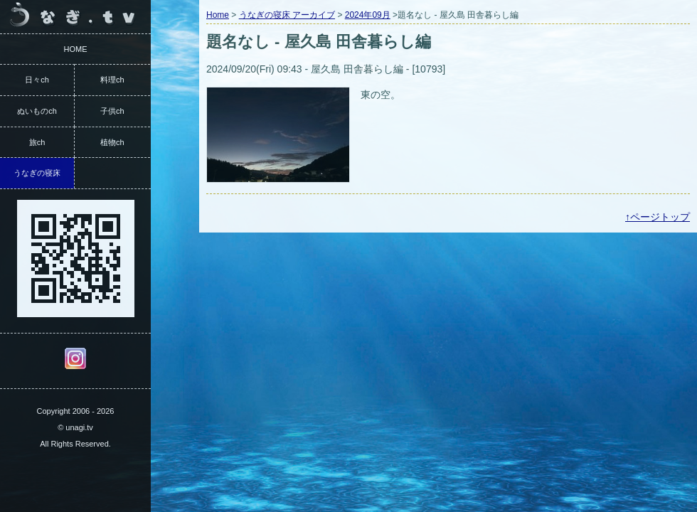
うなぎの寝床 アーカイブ (287, 15)
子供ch (112, 111)
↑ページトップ (657, 217)
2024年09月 (367, 15)
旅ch (37, 142)
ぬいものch (37, 111)
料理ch (112, 79)
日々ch (37, 79)
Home (217, 15)
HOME (75, 49)
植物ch (112, 142)
